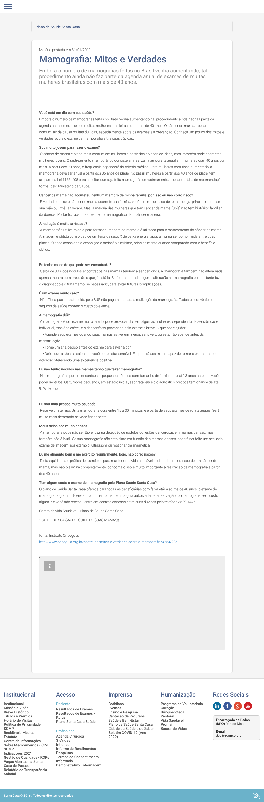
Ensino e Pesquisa (123, 712)
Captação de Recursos (127, 716)
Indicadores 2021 (18, 753)
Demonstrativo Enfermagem (78, 765)
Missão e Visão (16, 708)
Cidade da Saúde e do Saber (131, 729)
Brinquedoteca (172, 712)
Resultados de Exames (74, 709)
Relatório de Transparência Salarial (25, 772)
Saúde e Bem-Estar (124, 720)
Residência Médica (19, 733)
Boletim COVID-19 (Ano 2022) (127, 735)
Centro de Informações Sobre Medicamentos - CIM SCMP (26, 745)
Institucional (14, 704)
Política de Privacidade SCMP (22, 727)
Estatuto (10, 737)
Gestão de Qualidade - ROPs (26, 758)
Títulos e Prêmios (18, 716)
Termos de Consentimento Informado (77, 759)
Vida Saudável (172, 720)
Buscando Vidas (174, 729)
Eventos (115, 708)
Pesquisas (64, 753)
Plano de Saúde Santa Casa (131, 725)
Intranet (62, 745)
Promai (166, 725)
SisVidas (63, 741)
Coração (167, 708)
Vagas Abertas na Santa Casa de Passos (23, 764)
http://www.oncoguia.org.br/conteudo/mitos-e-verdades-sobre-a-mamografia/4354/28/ (108, 542)
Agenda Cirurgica (70, 736)
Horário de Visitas (18, 720)
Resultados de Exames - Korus (75, 716)
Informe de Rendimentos (76, 749)
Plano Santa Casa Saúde (76, 722)
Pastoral (167, 716)
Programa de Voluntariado (182, 704)
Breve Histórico (16, 712)
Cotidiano (116, 704)
